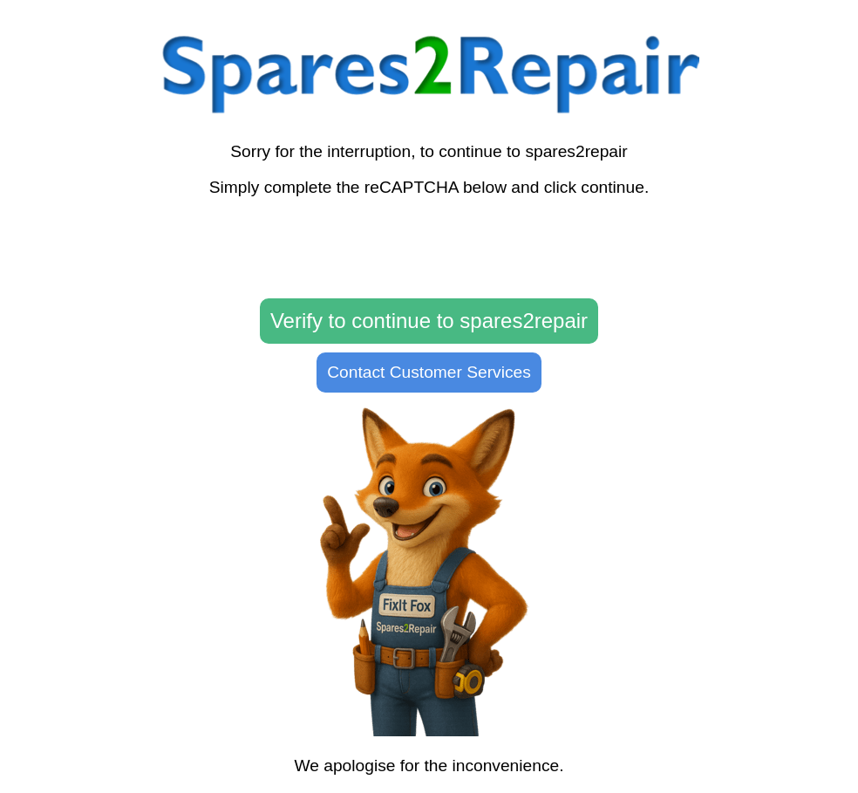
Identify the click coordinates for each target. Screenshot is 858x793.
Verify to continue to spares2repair (429, 320)
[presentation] (429, 249)
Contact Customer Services (429, 372)
